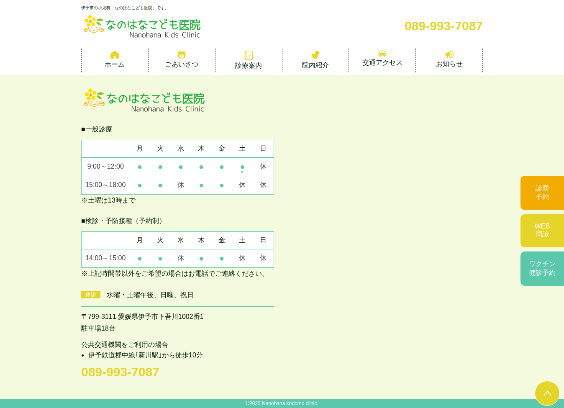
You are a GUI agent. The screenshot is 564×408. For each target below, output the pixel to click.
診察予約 (542, 192)
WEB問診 (542, 230)
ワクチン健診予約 (542, 268)
